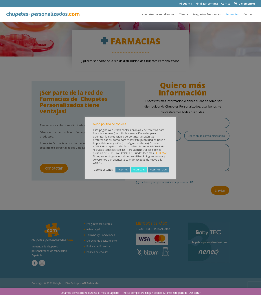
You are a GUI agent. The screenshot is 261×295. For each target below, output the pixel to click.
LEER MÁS (161, 153)
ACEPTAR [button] (123, 169)
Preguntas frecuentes (207, 14)
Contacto (249, 14)
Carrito (226, 3)
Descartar (195, 292)
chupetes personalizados (158, 14)
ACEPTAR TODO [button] (158, 169)
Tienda (183, 14)
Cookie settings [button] (103, 169)
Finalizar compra (207, 3)
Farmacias (232, 14)
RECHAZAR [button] (139, 169)
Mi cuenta (185, 3)
